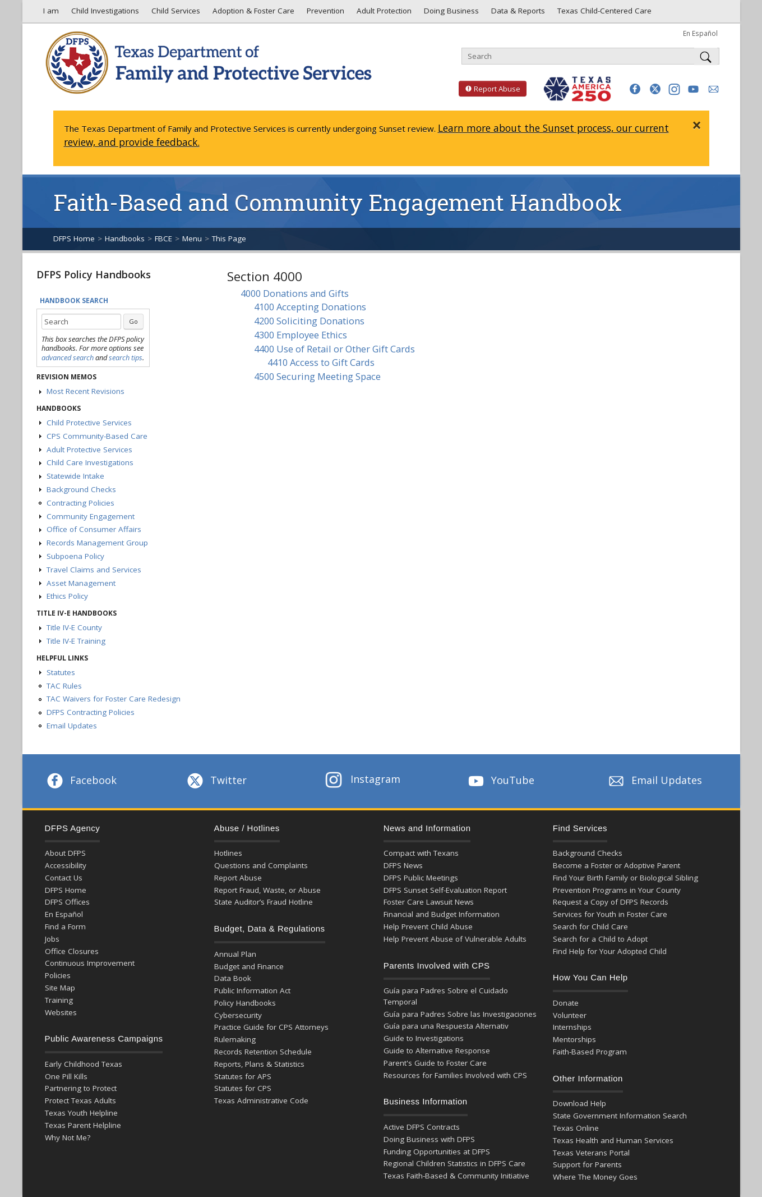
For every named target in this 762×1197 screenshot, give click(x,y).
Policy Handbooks (245, 1003)
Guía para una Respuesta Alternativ (446, 1026)
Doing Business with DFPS (429, 1139)
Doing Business (450, 13)
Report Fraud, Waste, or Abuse (267, 890)
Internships (572, 1027)
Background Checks (81, 489)
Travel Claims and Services (94, 570)
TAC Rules (64, 686)
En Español (700, 33)
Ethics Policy (67, 596)
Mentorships (574, 1039)
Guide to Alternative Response (437, 1050)
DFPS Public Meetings (421, 878)
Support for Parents (587, 1164)
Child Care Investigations (90, 462)
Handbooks (125, 238)
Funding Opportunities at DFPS (437, 1151)
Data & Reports (517, 13)
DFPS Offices (67, 902)
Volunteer (569, 1015)
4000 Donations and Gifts (295, 293)
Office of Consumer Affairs (94, 529)
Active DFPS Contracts (422, 1127)
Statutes (61, 672)
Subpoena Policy (75, 556)
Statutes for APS (242, 1076)
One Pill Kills (66, 1076)
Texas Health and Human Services (613, 1140)
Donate (566, 1003)
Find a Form (65, 926)
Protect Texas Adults (80, 1100)
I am (48, 13)
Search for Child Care (590, 926)
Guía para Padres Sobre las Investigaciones (460, 1014)
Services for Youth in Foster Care (610, 914)
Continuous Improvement (90, 963)
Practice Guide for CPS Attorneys (271, 1027)
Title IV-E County (74, 627)
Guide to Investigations (424, 1038)
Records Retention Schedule (263, 1052)
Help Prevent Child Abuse (428, 926)
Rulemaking (235, 1039)
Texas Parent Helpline (83, 1125)
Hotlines (228, 853)
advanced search (67, 357)
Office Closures (72, 951)
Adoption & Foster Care (252, 13)
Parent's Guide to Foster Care (435, 1063)
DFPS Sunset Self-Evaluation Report (445, 890)
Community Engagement (91, 516)
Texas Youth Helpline (81, 1113)
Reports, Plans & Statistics (259, 1064)
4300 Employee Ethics (300, 334)
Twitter (216, 780)
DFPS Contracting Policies (91, 712)
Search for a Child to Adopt (600, 939)
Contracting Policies (80, 503)
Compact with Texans (421, 853)
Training (59, 1000)
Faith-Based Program (590, 1052)
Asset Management (81, 583)
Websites (61, 1012)
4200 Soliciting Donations (309, 320)
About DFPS (65, 853)
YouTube (500, 780)
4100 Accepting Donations (310, 306)
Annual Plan (235, 954)
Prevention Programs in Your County (617, 890)
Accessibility (65, 865)
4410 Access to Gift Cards (321, 362)
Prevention (324, 13)
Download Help (579, 1103)
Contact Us (63, 878)
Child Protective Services (89, 423)
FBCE (163, 238)
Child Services (174, 13)
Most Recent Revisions (85, 391)
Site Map (60, 988)
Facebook (81, 780)
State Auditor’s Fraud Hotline (263, 902)
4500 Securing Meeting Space (317, 376)
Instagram (362, 779)
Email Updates (72, 726)
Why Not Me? (67, 1137)
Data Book (232, 978)
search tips (125, 357)
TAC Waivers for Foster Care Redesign (114, 699)
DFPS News (403, 865)
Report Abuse (489, 89)
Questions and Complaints (261, 865)
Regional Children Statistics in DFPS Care (454, 1163)
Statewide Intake (75, 476)
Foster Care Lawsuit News (429, 902)
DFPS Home (74, 238)
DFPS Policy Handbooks (93, 274)
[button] (635, 89)
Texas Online (576, 1128)
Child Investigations (104, 13)
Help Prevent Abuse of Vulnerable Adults (455, 939)
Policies (58, 975)
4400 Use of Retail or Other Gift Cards (334, 348)
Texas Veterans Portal (591, 1153)
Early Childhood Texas (83, 1064)
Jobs (52, 939)
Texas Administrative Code (261, 1100)
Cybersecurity (238, 1015)
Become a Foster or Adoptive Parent (616, 865)
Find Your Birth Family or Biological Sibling (625, 878)
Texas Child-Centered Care (603, 13)
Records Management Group (97, 543)
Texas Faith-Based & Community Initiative (456, 1176)
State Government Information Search (620, 1116)
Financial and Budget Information (442, 914)
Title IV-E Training (76, 641)
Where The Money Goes (595, 1177)
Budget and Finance (249, 966)
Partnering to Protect (81, 1088)
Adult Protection (383, 13)
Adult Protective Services (89, 449)
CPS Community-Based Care (97, 436)
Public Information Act (252, 990)
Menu (192, 238)
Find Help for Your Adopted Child (610, 951)
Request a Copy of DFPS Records (610, 902)
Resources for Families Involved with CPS (455, 1075)
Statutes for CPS (242, 1088)
